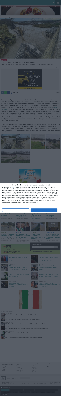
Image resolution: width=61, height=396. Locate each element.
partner (13, 187)
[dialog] (30, 198)
